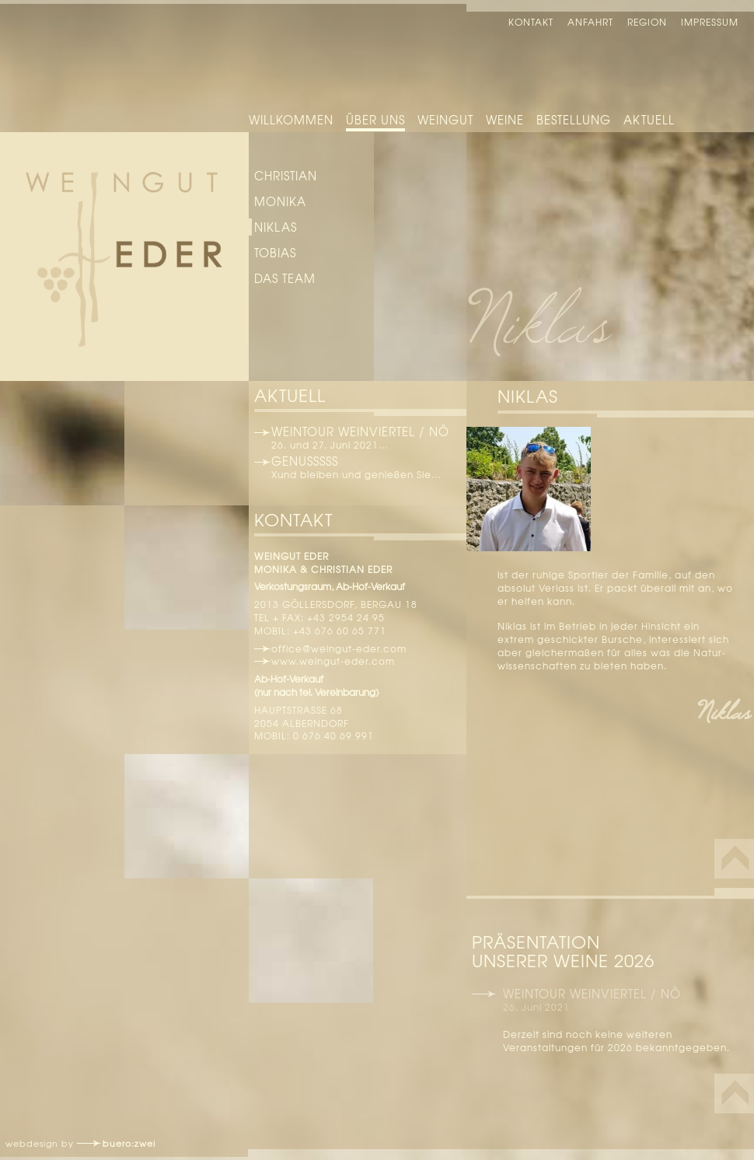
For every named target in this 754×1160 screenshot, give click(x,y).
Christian (285, 175)
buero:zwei (129, 1143)
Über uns (375, 119)
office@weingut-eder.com (339, 648)
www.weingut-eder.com (333, 661)
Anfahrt (590, 22)
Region (647, 22)
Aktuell (649, 119)
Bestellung (573, 119)
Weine (505, 119)
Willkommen (291, 119)
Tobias (275, 252)
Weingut (445, 119)
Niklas (275, 227)
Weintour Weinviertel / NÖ (360, 431)
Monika (280, 201)
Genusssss (304, 461)
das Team (285, 278)
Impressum (709, 22)
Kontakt (530, 22)
